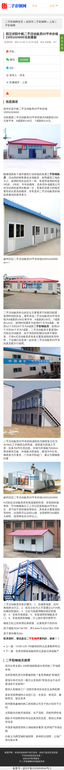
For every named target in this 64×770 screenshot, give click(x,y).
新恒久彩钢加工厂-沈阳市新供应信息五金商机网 (32, 689)
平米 (39, 108)
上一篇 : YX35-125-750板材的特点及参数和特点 (31, 646)
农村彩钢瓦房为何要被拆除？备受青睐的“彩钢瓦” (33, 674)
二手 (21, 108)
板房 (31, 108)
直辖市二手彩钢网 (36, 21)
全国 (53, 5)
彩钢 (54, 174)
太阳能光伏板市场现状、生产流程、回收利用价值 (33, 712)
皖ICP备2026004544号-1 (37, 768)
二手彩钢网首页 (14, 21)
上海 (24, 82)
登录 (35, 5)
